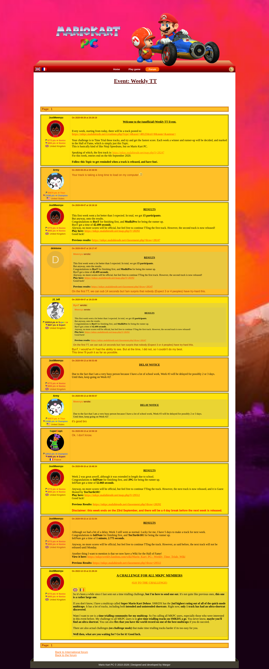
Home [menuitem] (116, 69)
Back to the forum (66, 655)
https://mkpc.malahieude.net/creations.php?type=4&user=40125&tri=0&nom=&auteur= (124, 134)
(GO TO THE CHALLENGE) (149, 582)
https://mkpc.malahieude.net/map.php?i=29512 (112, 495)
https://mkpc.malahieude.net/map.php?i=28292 (112, 230)
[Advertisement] (134, 95)
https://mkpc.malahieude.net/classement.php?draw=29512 (127, 562)
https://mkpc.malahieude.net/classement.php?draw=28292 (127, 504)
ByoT (76, 305)
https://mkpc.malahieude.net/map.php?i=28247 (138, 152)
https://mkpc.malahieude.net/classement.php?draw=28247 (126, 240)
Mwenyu (78, 254)
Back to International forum (71, 652)
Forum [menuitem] (152, 69)
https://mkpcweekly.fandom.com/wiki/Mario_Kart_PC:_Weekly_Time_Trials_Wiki (136, 556)
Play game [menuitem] (134, 69)
